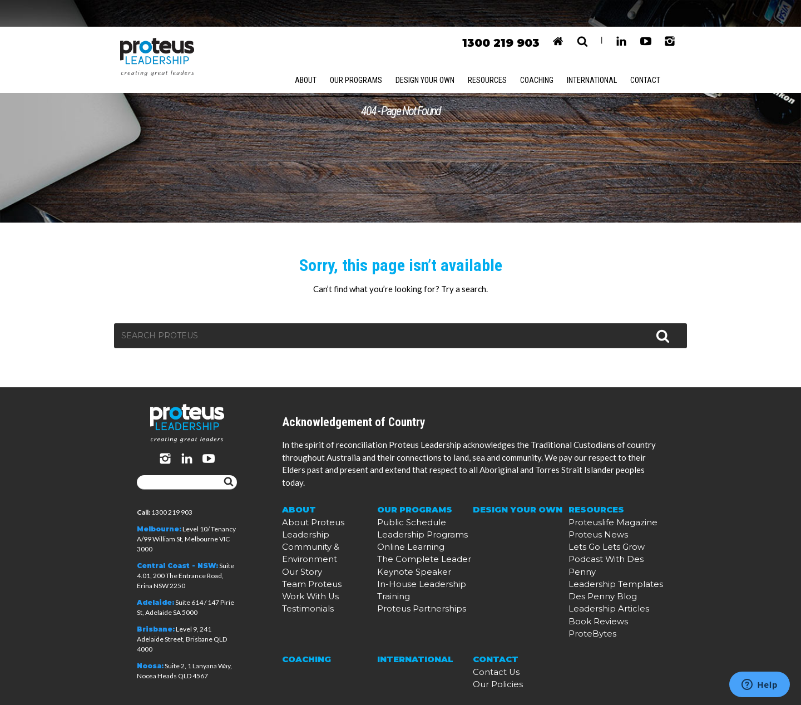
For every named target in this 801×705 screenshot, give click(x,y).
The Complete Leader (411, 583)
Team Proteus (304, 583)
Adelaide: (155, 603)
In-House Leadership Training (424, 603)
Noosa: (150, 666)
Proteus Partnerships (411, 613)
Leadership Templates (602, 593)
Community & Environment (328, 563)
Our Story (298, 573)
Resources (494, 54)
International (603, 54)
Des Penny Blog (594, 603)
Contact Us (490, 666)
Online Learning (403, 573)
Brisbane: (156, 629)
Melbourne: (159, 529)
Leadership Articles (598, 613)
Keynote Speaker (404, 593)
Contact (660, 54)
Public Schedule (402, 553)
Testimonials (302, 603)
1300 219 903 (499, 16)
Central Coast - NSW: (177, 566)
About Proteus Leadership (323, 553)
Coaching (545, 54)
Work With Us (304, 593)
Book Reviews (590, 623)
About (306, 54)
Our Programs (358, 54)
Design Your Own (430, 54)
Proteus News (590, 563)
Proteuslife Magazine (602, 553)
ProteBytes (586, 633)
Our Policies (492, 676)
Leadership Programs (411, 563)
